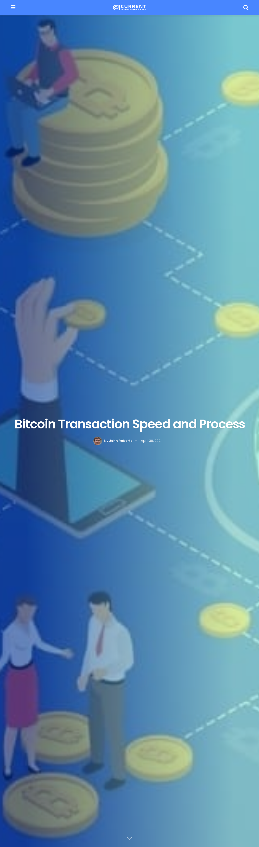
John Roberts (120, 440)
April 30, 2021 (151, 440)
